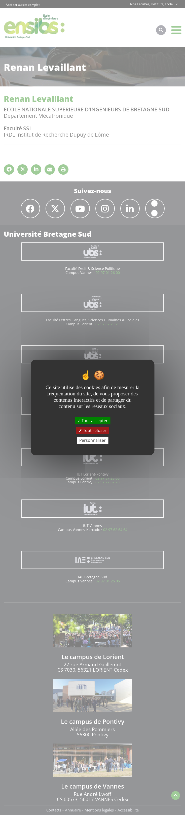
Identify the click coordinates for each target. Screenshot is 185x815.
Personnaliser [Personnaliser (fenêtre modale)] (92, 440)
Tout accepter (92, 420)
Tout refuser (92, 430)
